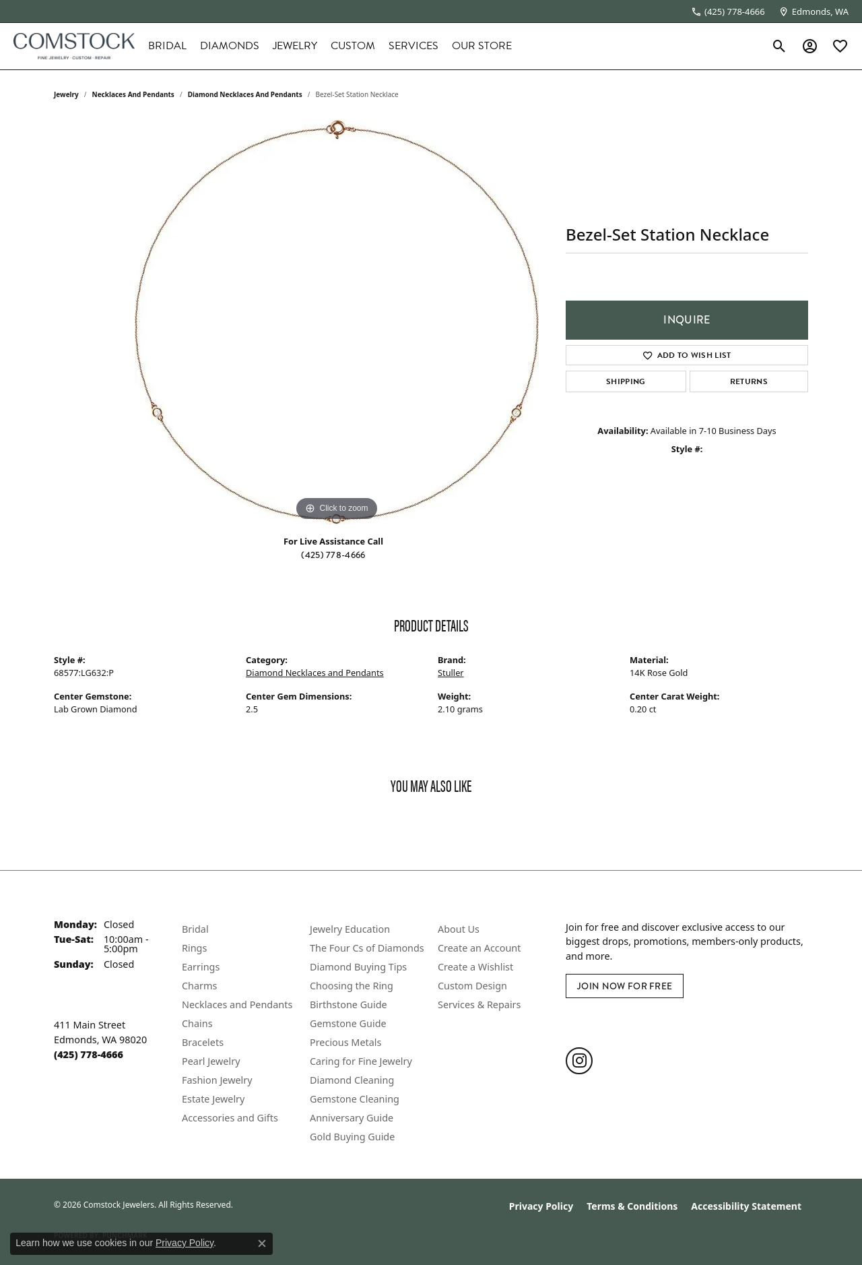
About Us (458, 929)
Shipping (626, 381)
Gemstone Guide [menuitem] (348, 1023)
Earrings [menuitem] (201, 966)
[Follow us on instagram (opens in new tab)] (579, 1060)
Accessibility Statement (746, 1206)
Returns (749, 381)
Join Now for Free (624, 986)
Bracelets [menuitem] (203, 1042)
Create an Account (479, 948)
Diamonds (229, 46)
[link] (728, 11)
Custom (353, 46)
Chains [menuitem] (197, 1023)
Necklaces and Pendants (133, 94)
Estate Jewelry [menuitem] (213, 1098)
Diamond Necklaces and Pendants (245, 94)
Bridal (167, 46)
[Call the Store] (88, 1054)
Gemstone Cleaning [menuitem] (354, 1098)
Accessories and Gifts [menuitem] (230, 1117)
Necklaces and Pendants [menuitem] (237, 1004)
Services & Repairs (479, 1004)
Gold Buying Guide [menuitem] (352, 1136)
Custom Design (472, 985)
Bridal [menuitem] (195, 929)
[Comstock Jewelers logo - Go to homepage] (74, 46)
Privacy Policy (541, 1206)
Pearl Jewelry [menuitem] (211, 1061)
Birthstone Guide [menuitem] (348, 1004)
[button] (779, 45)
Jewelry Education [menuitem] (350, 929)
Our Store (482, 46)
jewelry (66, 94)
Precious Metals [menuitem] (345, 1042)
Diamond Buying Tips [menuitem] (358, 966)
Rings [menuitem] (194, 948)
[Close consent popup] (262, 1243)
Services (413, 46)
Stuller (451, 673)
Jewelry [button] (295, 46)
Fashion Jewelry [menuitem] (217, 1080)
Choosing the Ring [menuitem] (351, 985)
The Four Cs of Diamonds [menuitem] (367, 948)
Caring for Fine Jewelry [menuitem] (361, 1061)
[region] (337, 322)
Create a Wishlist (475, 966)
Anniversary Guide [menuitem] (351, 1117)
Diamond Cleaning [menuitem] (352, 1080)
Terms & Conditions (632, 1206)
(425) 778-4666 (333, 554)
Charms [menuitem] (199, 985)
